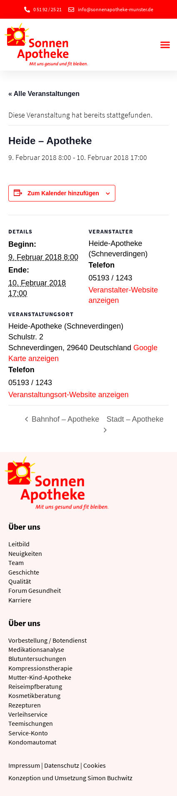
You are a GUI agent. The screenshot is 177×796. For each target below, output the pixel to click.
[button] (165, 45)
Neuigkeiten (25, 553)
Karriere (19, 600)
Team (16, 562)
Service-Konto (28, 733)
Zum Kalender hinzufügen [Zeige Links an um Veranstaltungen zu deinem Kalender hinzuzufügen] (63, 193)
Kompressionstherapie (40, 668)
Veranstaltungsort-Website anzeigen (68, 395)
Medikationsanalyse (36, 649)
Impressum (24, 765)
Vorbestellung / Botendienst (47, 640)
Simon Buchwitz (109, 778)
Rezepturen (24, 705)
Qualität (19, 581)
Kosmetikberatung (34, 695)
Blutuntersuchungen (37, 658)
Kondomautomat (32, 742)
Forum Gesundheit (34, 590)
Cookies (94, 765)
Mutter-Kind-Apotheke (39, 677)
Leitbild (19, 544)
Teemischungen (30, 723)
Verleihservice (27, 714)
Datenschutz (61, 765)
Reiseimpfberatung (35, 686)
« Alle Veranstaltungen (44, 93)
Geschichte (23, 572)
